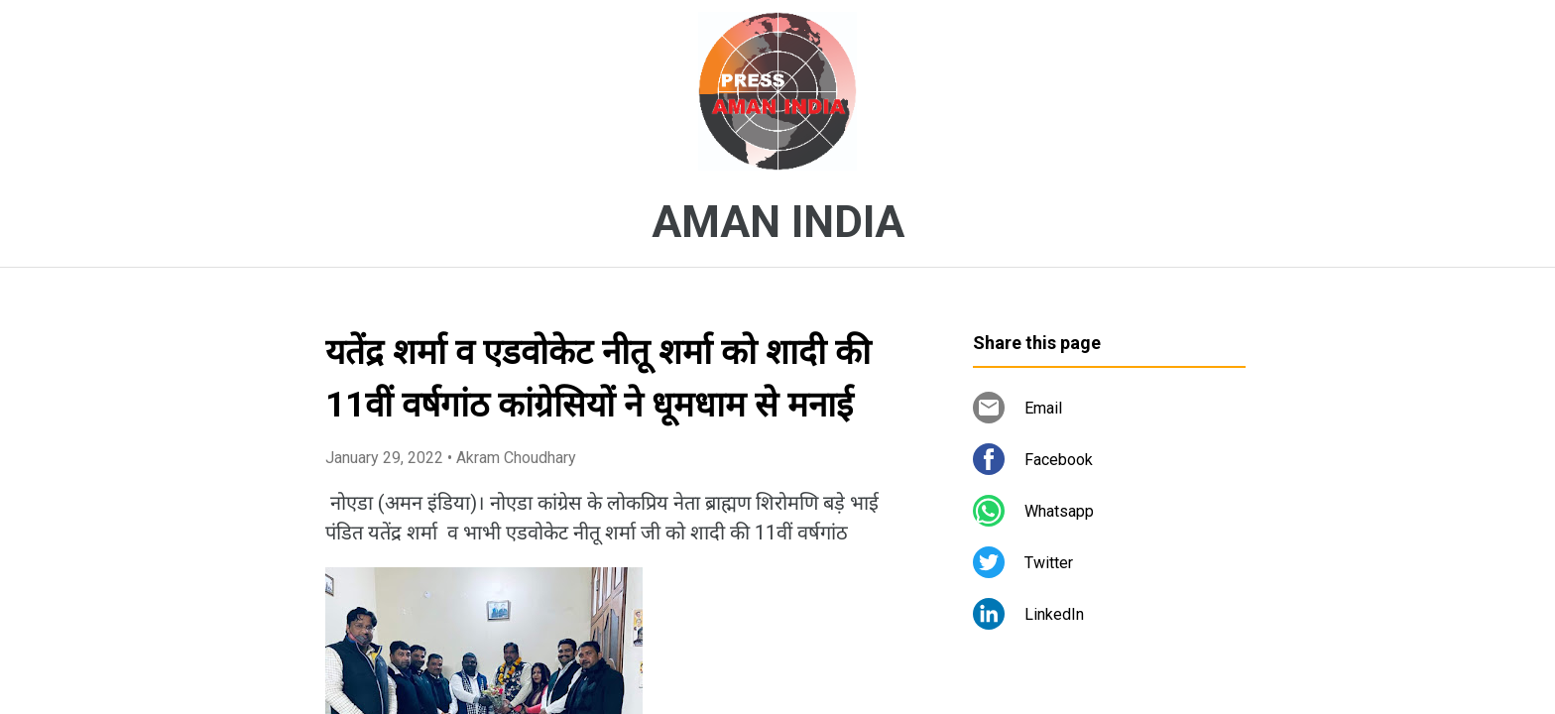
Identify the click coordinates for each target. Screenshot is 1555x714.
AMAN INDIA (778, 222)
